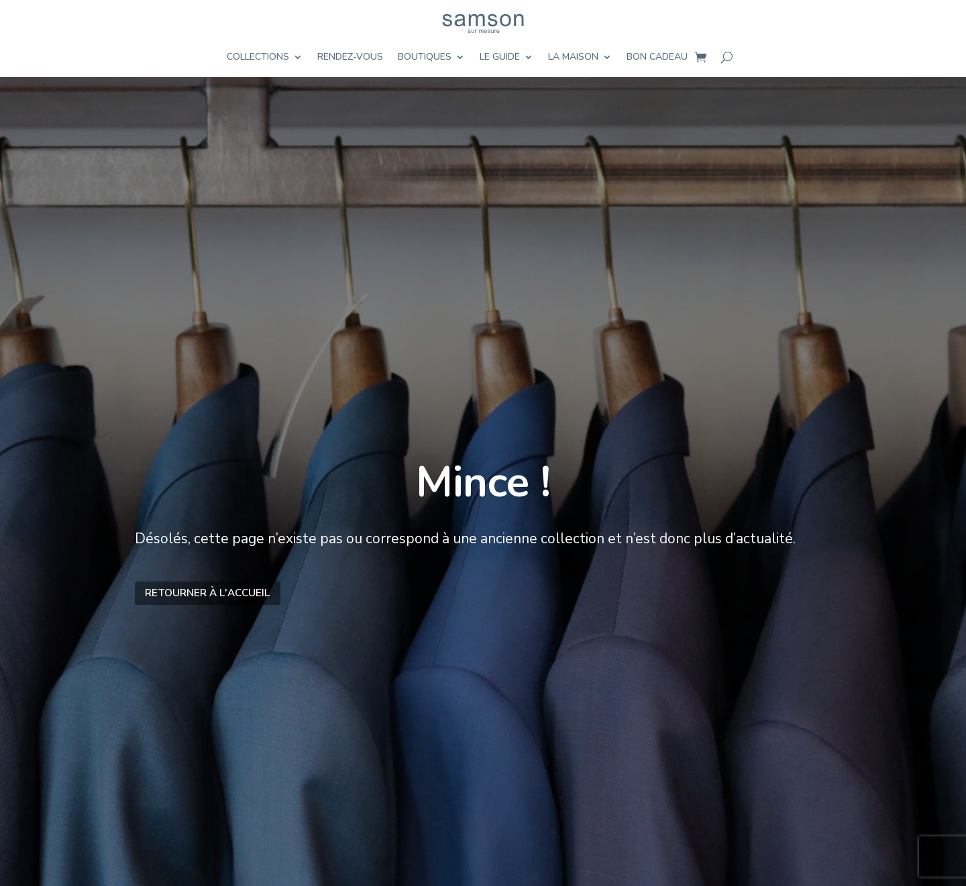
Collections (258, 57)
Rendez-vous (350, 57)
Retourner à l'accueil (207, 593)
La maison (573, 57)
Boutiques (424, 57)
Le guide (500, 57)
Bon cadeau (657, 57)
